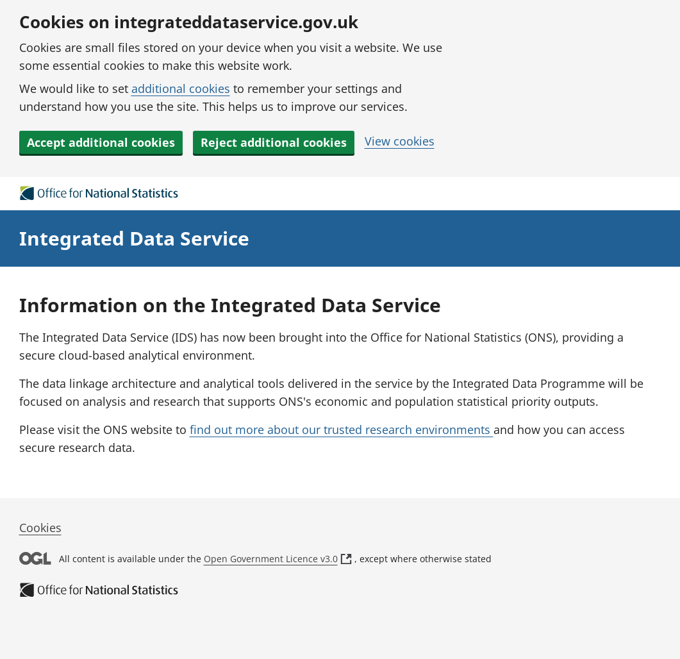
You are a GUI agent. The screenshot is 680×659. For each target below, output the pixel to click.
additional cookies (180, 88)
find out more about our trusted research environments (341, 429)
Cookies (40, 527)
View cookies (400, 141)
